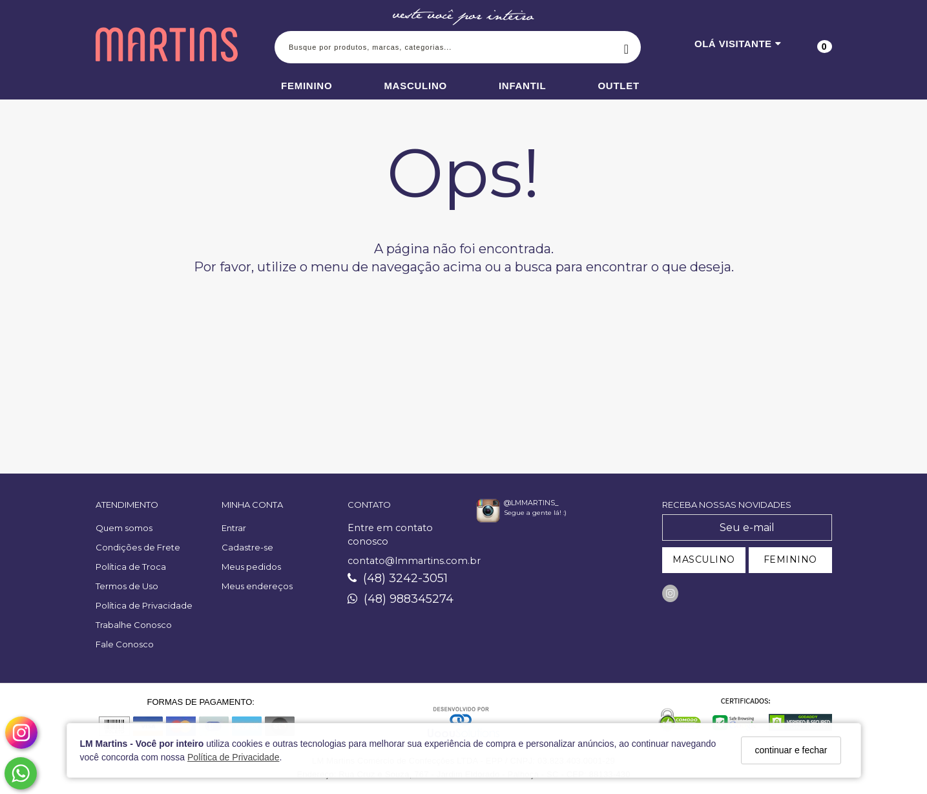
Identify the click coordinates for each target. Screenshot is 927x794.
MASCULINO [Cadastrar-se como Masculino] (703, 559)
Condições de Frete (138, 547)
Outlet (619, 85)
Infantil (523, 85)
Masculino (415, 85)
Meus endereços (257, 586)
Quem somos (124, 528)
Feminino (306, 85)
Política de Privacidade (233, 757)
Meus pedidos (251, 566)
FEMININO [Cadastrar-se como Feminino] (790, 559)
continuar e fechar (791, 750)
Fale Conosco (125, 644)
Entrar (234, 528)
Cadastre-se (247, 547)
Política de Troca (131, 566)
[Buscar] (626, 47)
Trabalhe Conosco (134, 625)
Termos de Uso (127, 586)
